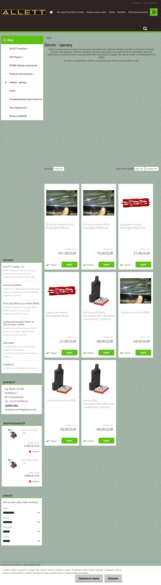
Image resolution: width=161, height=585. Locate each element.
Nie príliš (7, 527)
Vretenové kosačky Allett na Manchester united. (18, 323)
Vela (5, 508)
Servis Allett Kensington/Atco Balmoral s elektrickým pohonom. (98, 404)
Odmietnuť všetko (87, 578)
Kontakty (122, 12)
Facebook (8, 364)
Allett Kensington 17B (30, 461)
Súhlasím (112, 578)
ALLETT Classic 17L (14, 267)
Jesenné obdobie (12, 285)
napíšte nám (11, 405)
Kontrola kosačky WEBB (62, 400)
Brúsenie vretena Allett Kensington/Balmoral (96, 226)
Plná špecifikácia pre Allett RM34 (21, 303)
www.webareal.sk (31, 564)
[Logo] (24, 12)
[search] (145, 28)
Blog (153, 12)
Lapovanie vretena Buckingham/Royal (57, 314)
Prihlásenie (136, 2)
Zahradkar (8, 343)
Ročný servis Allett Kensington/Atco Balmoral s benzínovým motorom (98, 316)
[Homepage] (50, 12)
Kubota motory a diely (96, 12)
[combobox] (139, 169)
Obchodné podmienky (138, 12)
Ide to (6, 517)
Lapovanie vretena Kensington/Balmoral (132, 226)
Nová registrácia (150, 2)
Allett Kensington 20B (30, 431)
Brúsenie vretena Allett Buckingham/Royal (59, 226)
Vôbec (6, 536)
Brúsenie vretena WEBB (135, 312)
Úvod (49, 37)
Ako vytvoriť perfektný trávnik (70, 12)
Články (112, 12)
